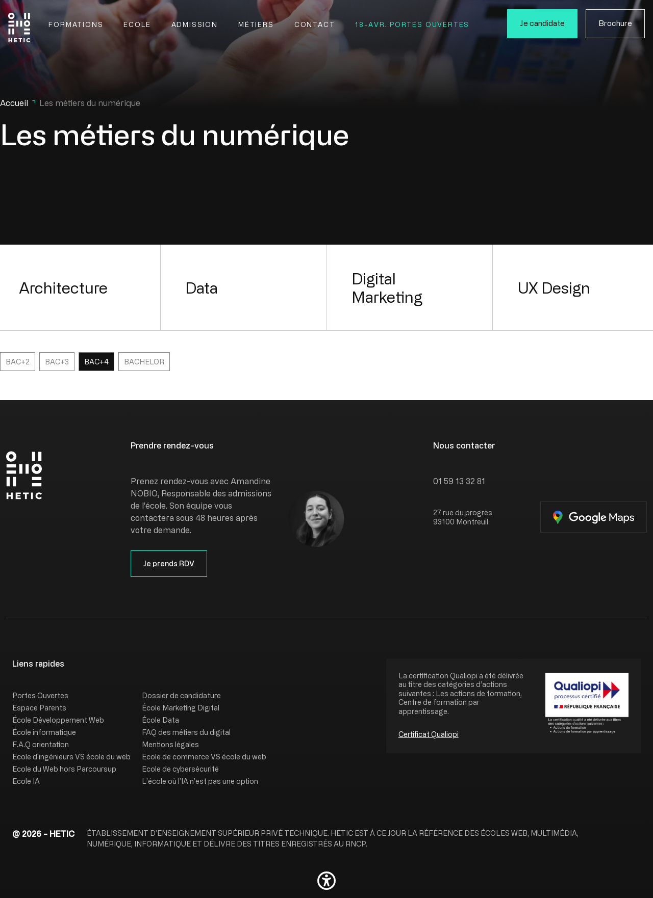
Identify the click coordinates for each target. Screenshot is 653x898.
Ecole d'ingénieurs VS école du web (71, 756)
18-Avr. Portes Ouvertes (412, 24)
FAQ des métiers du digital (186, 732)
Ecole (136, 24)
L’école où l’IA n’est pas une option (200, 781)
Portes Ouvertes (40, 695)
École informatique (44, 732)
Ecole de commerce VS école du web (204, 756)
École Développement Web (58, 720)
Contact (314, 24)
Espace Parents (39, 707)
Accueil (14, 103)
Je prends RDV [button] (168, 563)
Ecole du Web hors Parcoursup (64, 769)
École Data (160, 720)
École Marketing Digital (180, 707)
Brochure (615, 23)
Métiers (256, 24)
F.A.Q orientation (40, 744)
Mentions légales (170, 744)
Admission (194, 24)
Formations (75, 24)
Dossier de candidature (181, 695)
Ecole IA (26, 781)
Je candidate (542, 23)
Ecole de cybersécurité (180, 769)
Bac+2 (18, 361)
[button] (326, 880)
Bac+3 (57, 361)
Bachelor (144, 361)
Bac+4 (96, 361)
